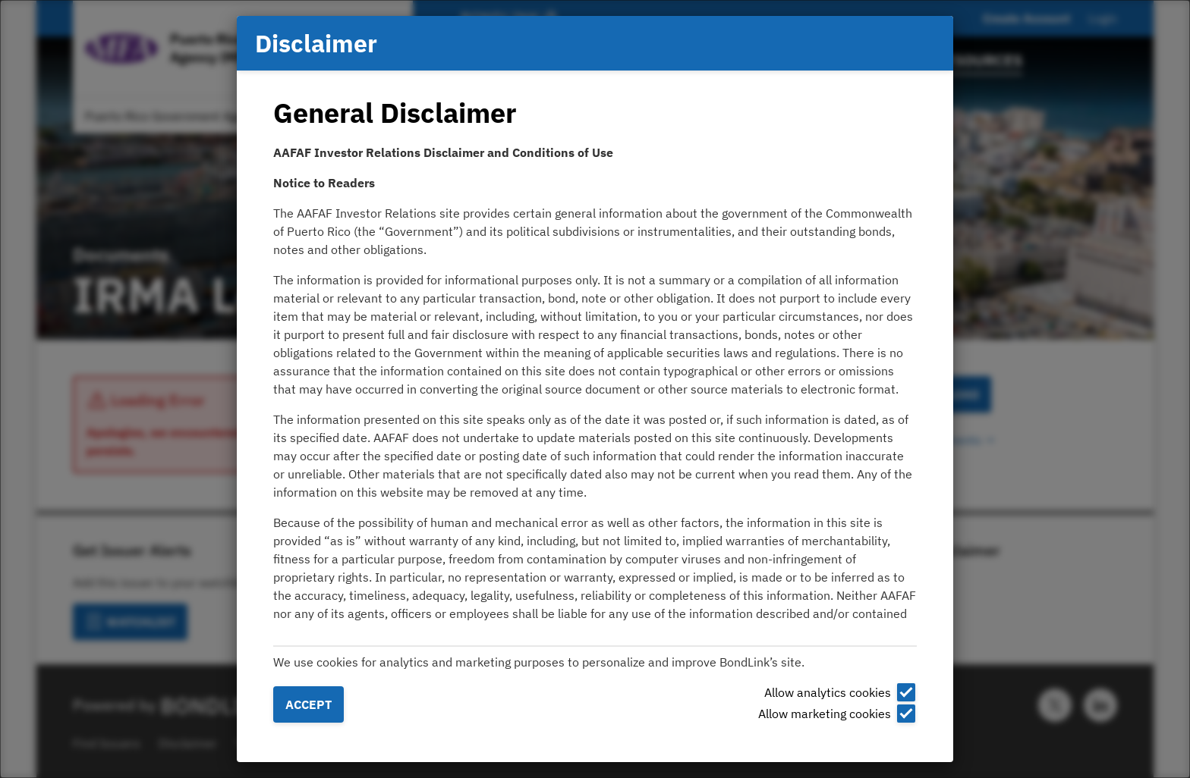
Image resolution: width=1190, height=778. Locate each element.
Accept (308, 704)
